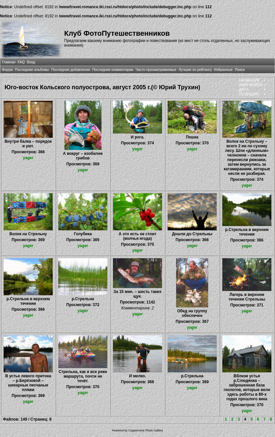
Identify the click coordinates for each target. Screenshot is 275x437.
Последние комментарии (112, 70)
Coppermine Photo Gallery (145, 430)
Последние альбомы (32, 70)
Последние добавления (70, 70)
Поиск (240, 70)
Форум (7, 70)
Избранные (223, 70)
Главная (8, 62)
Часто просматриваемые (156, 70)
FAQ (21, 62)
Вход (31, 62)
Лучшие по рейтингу (195, 70)
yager (28, 158)
